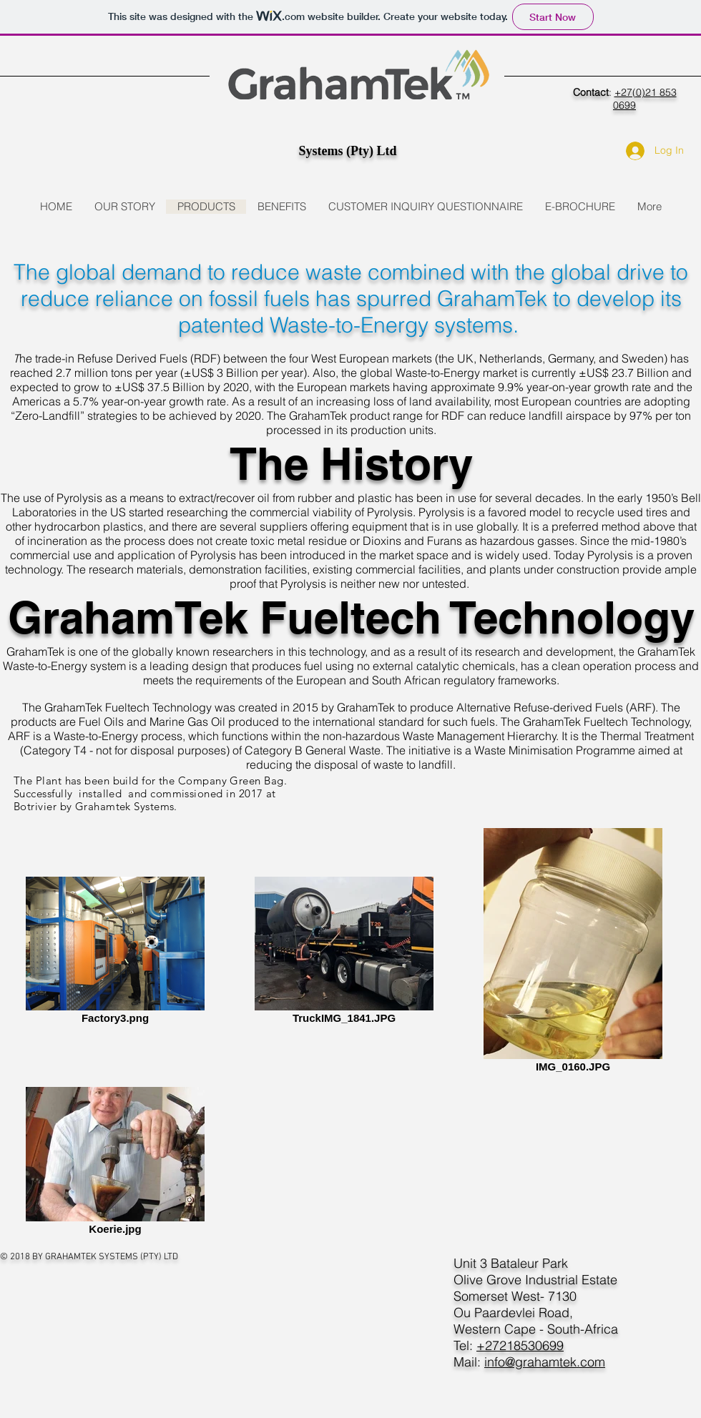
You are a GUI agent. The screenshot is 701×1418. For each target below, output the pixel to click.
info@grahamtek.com (544, 1362)
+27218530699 (520, 1345)
